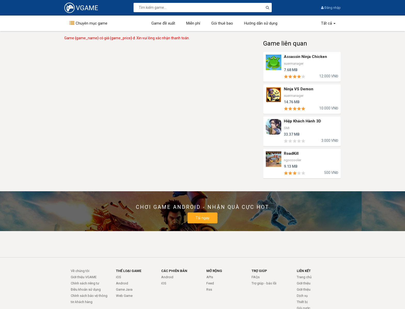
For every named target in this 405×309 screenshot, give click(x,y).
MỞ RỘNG (214, 271)
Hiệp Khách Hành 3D (302, 121)
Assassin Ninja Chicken (305, 57)
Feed (210, 283)
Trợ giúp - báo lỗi (264, 283)
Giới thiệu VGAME (84, 277)
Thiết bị (302, 302)
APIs (209, 277)
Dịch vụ (302, 296)
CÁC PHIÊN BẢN (174, 271)
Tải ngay (202, 218)
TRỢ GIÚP (259, 271)
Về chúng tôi (80, 271)
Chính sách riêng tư (85, 283)
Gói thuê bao (222, 23)
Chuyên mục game (91, 23)
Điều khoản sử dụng (86, 289)
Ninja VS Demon (298, 89)
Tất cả (328, 23)
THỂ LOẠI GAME (128, 271)
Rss (209, 289)
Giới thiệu (303, 283)
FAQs (256, 277)
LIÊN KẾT (304, 271)
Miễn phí (193, 23)
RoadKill (291, 153)
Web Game (124, 296)
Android (122, 283)
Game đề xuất (163, 23)
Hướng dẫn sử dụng (260, 23)
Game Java (124, 289)
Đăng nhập (331, 8)
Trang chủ (304, 277)
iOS (118, 277)
